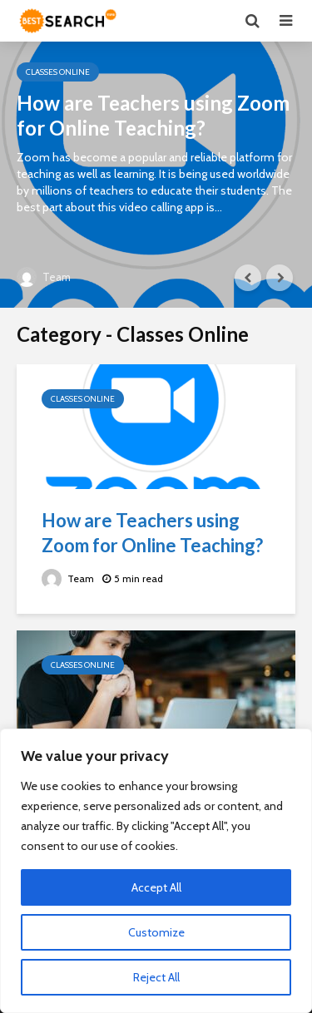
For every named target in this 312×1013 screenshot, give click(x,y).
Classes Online (58, 72)
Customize (156, 932)
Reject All (156, 977)
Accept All (156, 887)
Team (44, 277)
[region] (156, 871)
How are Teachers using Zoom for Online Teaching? (153, 115)
